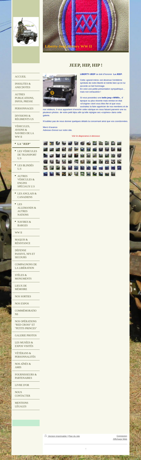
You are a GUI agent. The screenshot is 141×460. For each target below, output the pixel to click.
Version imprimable (55, 436)
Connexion (122, 436)
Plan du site (74, 436)
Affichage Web (120, 439)
